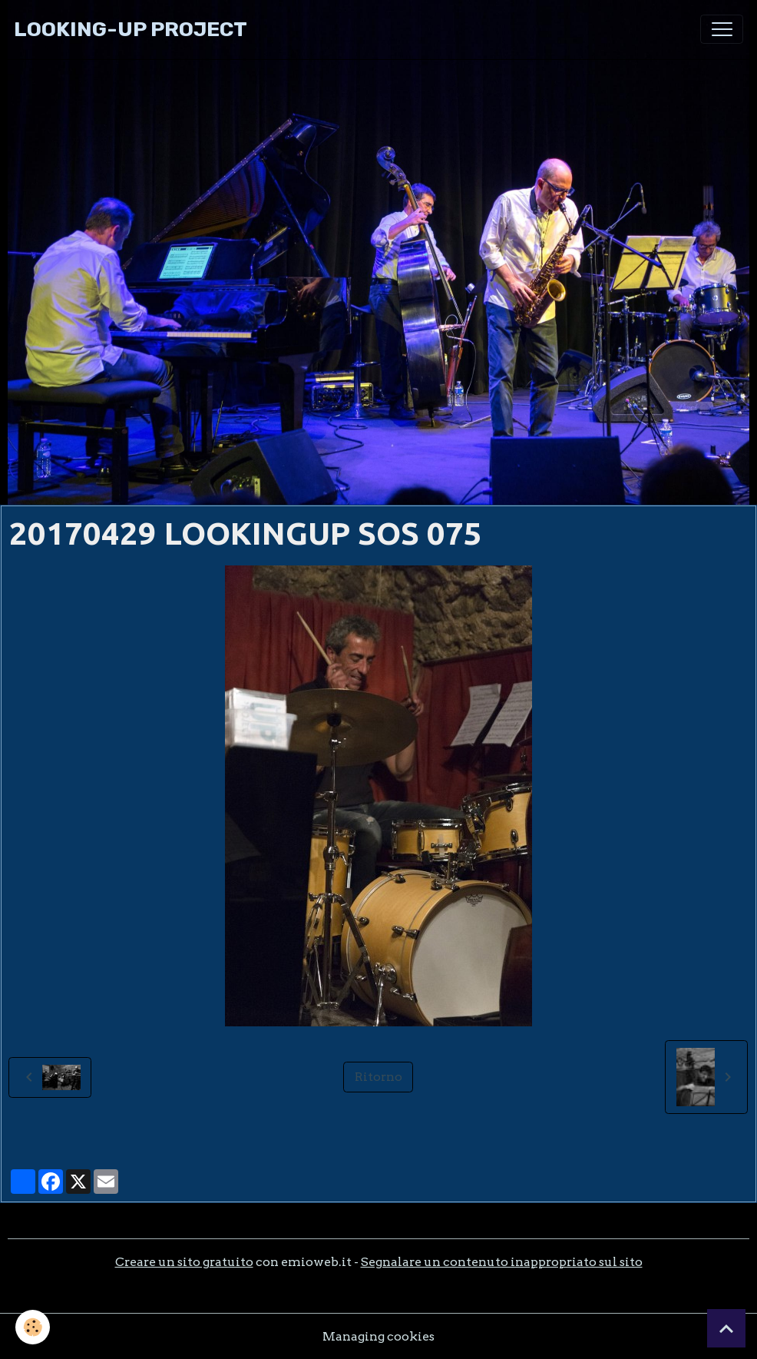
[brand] (130, 29)
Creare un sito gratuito (184, 1262)
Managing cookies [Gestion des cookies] (378, 1336)
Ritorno (378, 1076)
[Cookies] (32, 1327)
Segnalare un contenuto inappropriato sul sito (502, 1262)
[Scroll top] (726, 1328)
